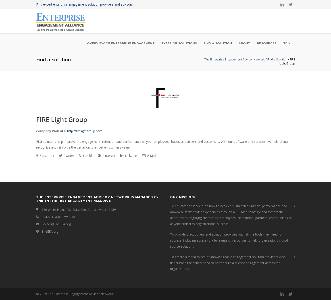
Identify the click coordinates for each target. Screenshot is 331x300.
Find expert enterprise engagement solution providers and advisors (84, 4)
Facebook (45, 155)
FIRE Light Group (61, 119)
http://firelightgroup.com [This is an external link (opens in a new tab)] (84, 131)
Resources (267, 43)
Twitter (66, 155)
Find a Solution (218, 43)
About (244, 43)
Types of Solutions (179, 43)
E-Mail (149, 155)
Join (287, 43)
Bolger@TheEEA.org (56, 224)
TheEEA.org (50, 231)
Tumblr (86, 155)
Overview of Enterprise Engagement (121, 43)
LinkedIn (128, 155)
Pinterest (106, 155)
